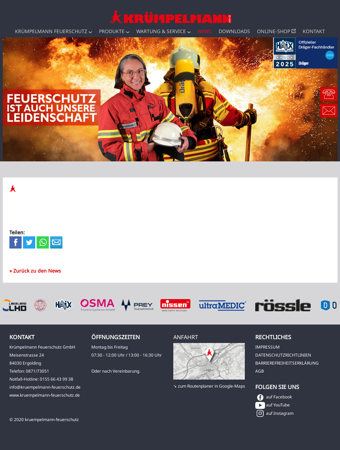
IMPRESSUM (267, 347)
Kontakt (314, 31)
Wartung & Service (163, 31)
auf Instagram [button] (274, 413)
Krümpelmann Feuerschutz (53, 31)
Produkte (114, 31)
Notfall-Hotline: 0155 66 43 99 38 (41, 379)
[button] (90, 32)
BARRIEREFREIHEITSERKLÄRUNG (287, 363)
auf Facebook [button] (273, 397)
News (205, 31)
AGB (259, 371)
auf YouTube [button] (272, 405)
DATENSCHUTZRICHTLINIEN (283, 355)
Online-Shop (276, 31)
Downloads (234, 31)
